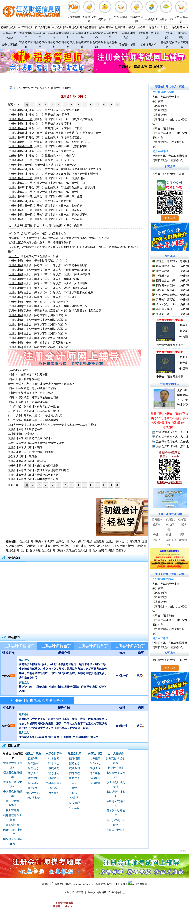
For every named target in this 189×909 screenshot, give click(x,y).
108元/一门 (122, 725)
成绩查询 (33, 773)
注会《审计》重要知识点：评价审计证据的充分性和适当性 (63, 173)
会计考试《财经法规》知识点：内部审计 (61, 225)
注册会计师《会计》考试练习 (123, 541)
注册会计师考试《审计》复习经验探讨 (46, 301)
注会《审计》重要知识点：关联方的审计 (53, 151)
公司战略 (74, 807)
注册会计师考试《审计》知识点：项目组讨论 (50, 297)
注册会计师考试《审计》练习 (25, 447)
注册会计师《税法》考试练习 (37, 541)
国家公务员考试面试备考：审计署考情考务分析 (43, 242)
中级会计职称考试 (167, 294)
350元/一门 (122, 675)
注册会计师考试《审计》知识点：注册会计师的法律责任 (56, 274)
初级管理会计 (9, 27)
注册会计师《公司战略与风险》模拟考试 (102, 550)
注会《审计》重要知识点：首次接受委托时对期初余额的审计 (65, 132)
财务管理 (53, 793)
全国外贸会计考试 (167, 304)
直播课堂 (33, 758)
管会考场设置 (10, 44)
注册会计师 (166, 19)
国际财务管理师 (165, 285)
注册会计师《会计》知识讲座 (23, 550)
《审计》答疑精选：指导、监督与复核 (30, 392)
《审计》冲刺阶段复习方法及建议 (28, 374)
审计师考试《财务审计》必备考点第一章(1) (33, 411)
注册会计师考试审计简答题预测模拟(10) (47, 342)
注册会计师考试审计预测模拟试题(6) (45, 328)
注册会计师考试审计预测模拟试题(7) (45, 324)
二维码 (112, 892)
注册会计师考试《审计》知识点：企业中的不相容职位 (55, 265)
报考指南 (33, 763)
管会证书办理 (127, 44)
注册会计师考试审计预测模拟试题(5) (45, 333)
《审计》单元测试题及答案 (24, 379)
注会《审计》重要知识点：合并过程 (50, 201)
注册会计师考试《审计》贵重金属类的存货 (33, 474)
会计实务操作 (116, 753)
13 (104, 104)
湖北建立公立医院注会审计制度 (39, 256)
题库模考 (120, 27)
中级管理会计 (26, 27)
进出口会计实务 (115, 829)
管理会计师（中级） (164, 173)
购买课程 (169, 166)
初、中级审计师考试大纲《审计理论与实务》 (34, 420)
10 (84, 104)
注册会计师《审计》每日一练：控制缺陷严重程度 (63, 119)
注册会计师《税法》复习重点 (59, 550)
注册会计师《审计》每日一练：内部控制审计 (61, 146)
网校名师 (182, 395)
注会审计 (142, 27)
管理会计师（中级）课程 (169, 86)
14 (110, 104)
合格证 (170, 524)
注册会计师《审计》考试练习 (54, 545)
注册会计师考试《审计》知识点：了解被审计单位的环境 (56, 269)
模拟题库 (33, 783)
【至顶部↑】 (182, 851)
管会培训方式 (148, 44)
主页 (185, 27)
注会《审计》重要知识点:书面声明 (49, 114)
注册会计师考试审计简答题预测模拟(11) (47, 338)
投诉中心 (90, 892)
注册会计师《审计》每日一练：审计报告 (58, 191)
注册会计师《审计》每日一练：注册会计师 (59, 178)
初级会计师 (105, 19)
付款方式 (69, 892)
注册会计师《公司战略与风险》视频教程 (80, 541)
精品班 (184, 331)
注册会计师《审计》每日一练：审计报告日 (59, 182)
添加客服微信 (139, 883)
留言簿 (79, 892)
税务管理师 (90, 27)
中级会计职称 (60, 27)
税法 (74, 793)
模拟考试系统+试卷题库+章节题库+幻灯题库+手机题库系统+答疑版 (59, 737)
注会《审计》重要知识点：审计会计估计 (53, 155)
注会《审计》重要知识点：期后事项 (50, 123)
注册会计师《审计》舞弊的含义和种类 (30, 452)
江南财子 (47, 883)
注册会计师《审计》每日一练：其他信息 (58, 205)
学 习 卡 (183, 400)
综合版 (6, 725)
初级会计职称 (43, 27)
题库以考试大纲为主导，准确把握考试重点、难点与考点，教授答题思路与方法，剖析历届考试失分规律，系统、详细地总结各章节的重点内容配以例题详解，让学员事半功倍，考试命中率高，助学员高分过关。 (63, 724)
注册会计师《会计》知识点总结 (91, 545)
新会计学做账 (116, 767)
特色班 (6, 675)
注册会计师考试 (165, 299)
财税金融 (154, 27)
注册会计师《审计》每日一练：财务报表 (58, 210)
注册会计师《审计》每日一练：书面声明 (58, 219)
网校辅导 (169, 256)
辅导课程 (33, 778)
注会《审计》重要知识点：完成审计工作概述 (55, 128)
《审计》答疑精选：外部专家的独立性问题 (33, 397)
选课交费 (182, 404)
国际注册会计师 (165, 280)
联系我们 (60, 883)
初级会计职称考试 (167, 290)
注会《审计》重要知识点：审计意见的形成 (54, 110)
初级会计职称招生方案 (169, 320)
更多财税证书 (106, 27)
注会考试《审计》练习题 (22, 456)
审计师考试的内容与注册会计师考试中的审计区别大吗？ (41, 383)
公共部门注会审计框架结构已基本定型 (43, 233)
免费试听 (182, 390)
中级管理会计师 (165, 266)
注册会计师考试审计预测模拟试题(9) (45, 315)
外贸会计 (131, 27)
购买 (141, 675)
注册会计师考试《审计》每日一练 (54, 160)
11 (91, 104)
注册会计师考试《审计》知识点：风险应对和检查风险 (55, 306)
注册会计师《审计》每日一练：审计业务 (58, 196)
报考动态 (33, 768)
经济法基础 (33, 797)
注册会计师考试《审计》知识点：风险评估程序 (51, 279)
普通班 (184, 357)
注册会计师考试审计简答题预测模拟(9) (46, 347)
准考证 (182, 519)
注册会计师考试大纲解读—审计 (26, 429)
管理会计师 (163, 314)
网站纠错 (102, 892)
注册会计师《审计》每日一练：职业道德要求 (61, 214)
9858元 (183, 173)
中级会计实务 (54, 783)
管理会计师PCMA (166, 261)
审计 (74, 788)
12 (97, 104)
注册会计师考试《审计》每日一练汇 (56, 164)
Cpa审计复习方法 (18, 370)
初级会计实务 (33, 793)
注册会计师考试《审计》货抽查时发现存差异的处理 (38, 470)
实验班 (184, 336)
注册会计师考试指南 (170, 514)
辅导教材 (33, 788)
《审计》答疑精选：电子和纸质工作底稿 (32, 388)
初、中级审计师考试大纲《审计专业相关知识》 (36, 415)
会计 (74, 783)
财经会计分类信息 (33, 88)
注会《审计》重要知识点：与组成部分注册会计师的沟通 (62, 187)
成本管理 (171, 540)
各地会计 (165, 27)
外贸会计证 (95, 753)
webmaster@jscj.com (83, 883)
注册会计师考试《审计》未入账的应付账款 (33, 465)
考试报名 (170, 519)
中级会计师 (151, 19)
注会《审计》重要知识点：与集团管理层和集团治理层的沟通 (65, 169)
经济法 (54, 788)
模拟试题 (95, 783)
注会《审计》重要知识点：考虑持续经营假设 (55, 137)
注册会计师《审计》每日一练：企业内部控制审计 (63, 142)
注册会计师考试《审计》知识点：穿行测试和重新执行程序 (58, 292)
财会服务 (177, 27)
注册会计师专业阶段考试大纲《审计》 (46, 260)
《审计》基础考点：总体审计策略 (28, 402)
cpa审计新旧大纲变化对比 (23, 433)
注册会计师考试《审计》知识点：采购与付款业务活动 (55, 288)
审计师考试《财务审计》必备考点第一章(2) (33, 406)
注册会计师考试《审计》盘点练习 (28, 461)
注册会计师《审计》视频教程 (128, 545)
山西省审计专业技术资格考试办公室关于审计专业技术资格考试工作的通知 (65, 238)
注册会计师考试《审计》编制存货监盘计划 (33, 479)
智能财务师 (12, 824)
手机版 (121, 892)
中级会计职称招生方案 (169, 352)
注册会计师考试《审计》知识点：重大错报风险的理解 (55, 283)
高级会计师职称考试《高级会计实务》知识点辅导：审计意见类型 (62, 310)
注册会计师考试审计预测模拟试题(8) (45, 319)
